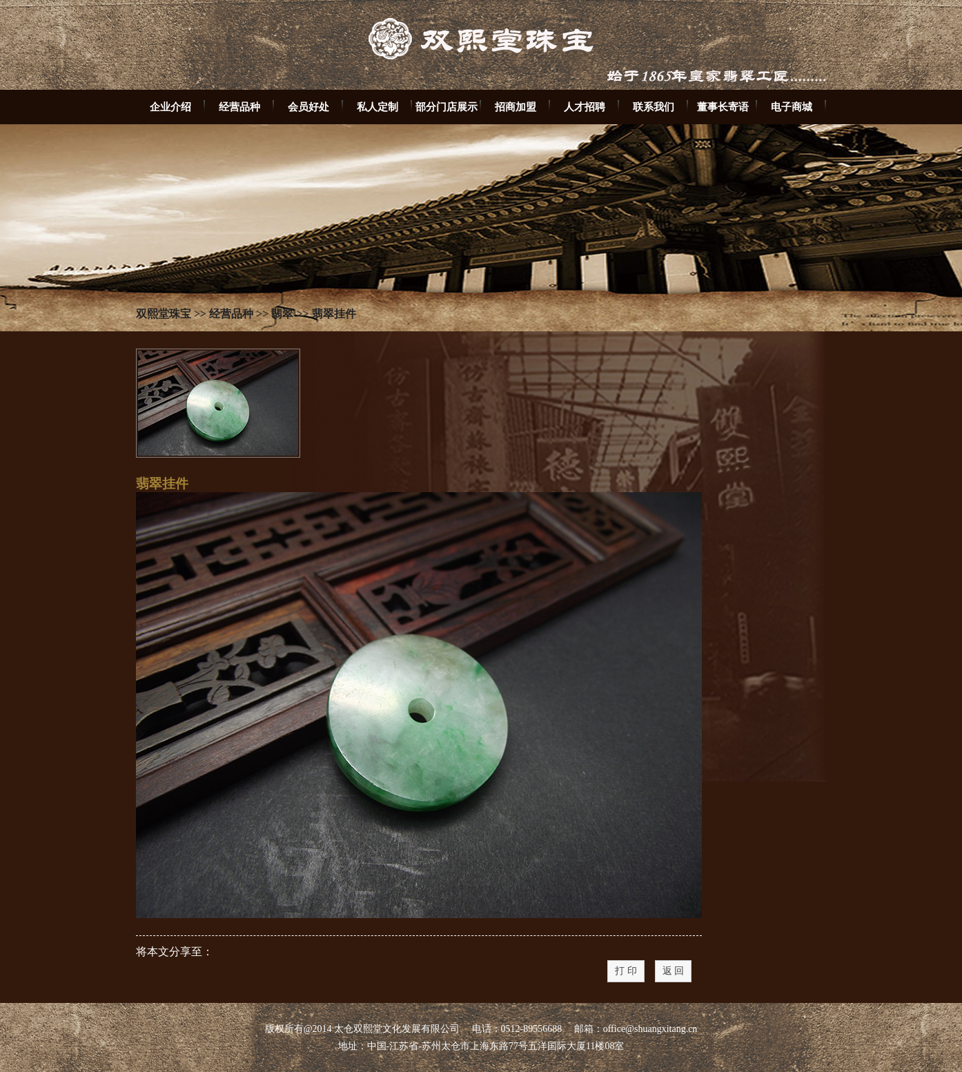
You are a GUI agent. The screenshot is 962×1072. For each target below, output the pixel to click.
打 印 (626, 971)
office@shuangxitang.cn (650, 1029)
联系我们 (653, 107)
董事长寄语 (723, 107)
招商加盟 (515, 107)
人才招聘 (584, 107)
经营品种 (239, 107)
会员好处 (308, 107)
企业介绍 (170, 107)
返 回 (673, 971)
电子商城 (791, 107)
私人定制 (377, 107)
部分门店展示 (446, 107)
